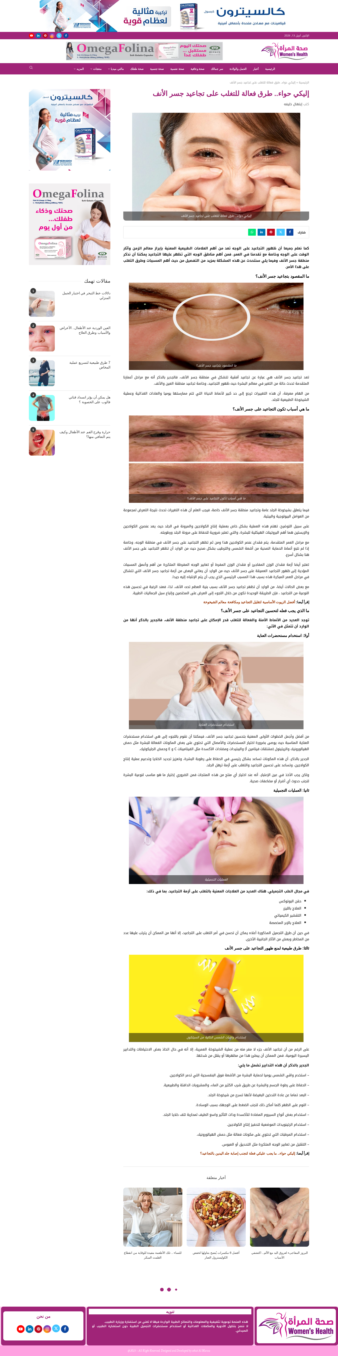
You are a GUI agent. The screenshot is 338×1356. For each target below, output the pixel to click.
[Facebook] (66, 35)
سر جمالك (217, 69)
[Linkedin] (38, 35)
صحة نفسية (177, 69)
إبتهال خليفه (293, 104)
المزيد (80, 69)
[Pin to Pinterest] (271, 232)
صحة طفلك (137, 69)
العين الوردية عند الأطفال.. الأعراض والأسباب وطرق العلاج (85, 330)
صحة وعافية (198, 69)
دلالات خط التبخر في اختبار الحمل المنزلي (86, 295)
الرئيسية (270, 69)
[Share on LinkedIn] (261, 232)
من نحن (43, 1316)
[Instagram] (52, 35)
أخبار (256, 69)
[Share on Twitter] (281, 232)
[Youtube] (31, 35)
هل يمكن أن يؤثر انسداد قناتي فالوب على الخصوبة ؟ (89, 399)
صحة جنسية (157, 69)
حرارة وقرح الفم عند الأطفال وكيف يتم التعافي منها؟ (84, 434)
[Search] (31, 69)
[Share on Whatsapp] (252, 232)
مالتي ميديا (117, 69)
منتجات (97, 69)
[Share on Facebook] (289, 232)
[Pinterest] (45, 35)
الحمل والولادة (238, 69)
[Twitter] (59, 35)
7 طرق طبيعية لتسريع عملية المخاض (89, 365)
